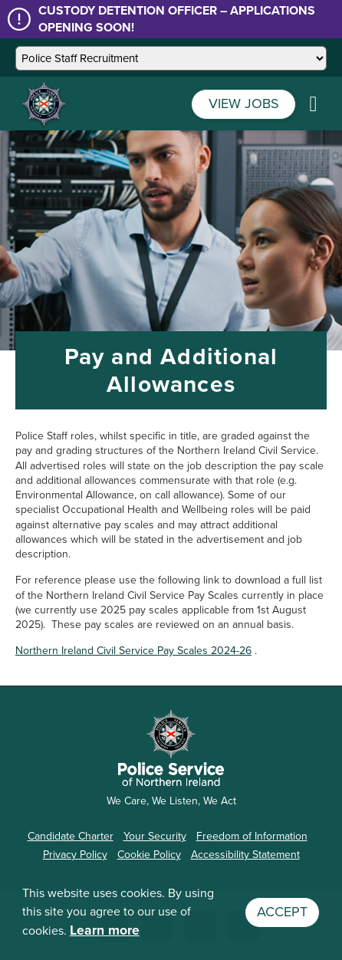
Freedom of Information (251, 836)
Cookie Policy (149, 855)
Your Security (154, 836)
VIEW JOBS (244, 103)
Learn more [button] (105, 930)
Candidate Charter (70, 836)
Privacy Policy (75, 855)
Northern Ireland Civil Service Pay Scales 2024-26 (133, 651)
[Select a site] (171, 58)
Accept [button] (282, 912)
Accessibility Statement (245, 855)
